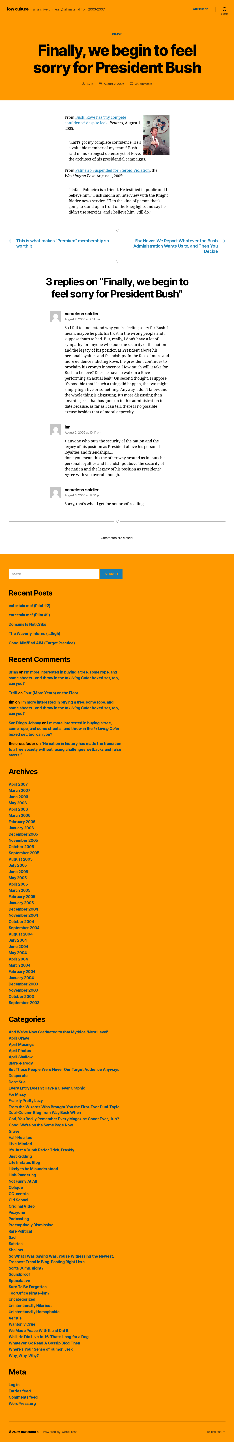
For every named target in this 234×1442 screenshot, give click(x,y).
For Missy (17, 1094)
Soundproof (19, 1274)
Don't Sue (17, 1082)
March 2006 (20, 815)
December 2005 (23, 834)
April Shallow (21, 1057)
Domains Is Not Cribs (27, 624)
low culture (18, 9)
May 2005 (18, 878)
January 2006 (21, 828)
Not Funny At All (23, 1181)
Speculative (19, 1280)
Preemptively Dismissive (31, 1225)
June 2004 (18, 946)
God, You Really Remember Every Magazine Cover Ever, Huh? (64, 1119)
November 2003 (23, 990)
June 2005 (18, 871)
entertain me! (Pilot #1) (29, 615)
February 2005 (22, 896)
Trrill (13, 693)
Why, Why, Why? (24, 1355)
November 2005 (23, 840)
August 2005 (21, 859)
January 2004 (21, 978)
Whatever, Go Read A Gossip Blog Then (44, 1343)
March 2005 (19, 890)
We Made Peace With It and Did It (38, 1330)
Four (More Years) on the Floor (50, 693)
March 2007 (19, 790)
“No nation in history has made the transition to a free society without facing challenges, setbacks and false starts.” (65, 749)
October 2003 (21, 996)
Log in (14, 1384)
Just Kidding (20, 1156)
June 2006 (18, 797)
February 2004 (22, 971)
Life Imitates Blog (24, 1162)
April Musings (21, 1044)
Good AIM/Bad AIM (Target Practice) (42, 643)
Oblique (16, 1187)
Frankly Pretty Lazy (26, 1100)
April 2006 (18, 809)
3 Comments (143, 84)
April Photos (20, 1050)
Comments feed (23, 1397)
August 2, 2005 (114, 84)
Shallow (16, 1250)
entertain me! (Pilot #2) (30, 605)
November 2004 (23, 915)
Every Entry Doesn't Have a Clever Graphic (47, 1088)
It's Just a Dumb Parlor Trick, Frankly (41, 1150)
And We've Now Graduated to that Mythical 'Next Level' (58, 1032)
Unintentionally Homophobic (34, 1312)
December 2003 (23, 984)
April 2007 (18, 784)
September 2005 (24, 853)
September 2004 (24, 928)
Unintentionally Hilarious (31, 1305)
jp (92, 84)
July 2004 (18, 940)
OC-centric (19, 1194)
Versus (15, 1318)
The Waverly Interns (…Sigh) (35, 633)
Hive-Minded (20, 1144)
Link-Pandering (22, 1175)
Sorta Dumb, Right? (26, 1268)
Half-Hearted (21, 1137)
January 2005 (21, 903)
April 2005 (18, 884)
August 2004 (21, 934)
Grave (117, 34)
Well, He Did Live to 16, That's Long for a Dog (49, 1337)
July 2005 (18, 865)
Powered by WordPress (60, 1432)
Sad (12, 1237)
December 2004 (23, 909)
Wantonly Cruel (23, 1324)
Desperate (18, 1075)
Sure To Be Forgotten (28, 1287)
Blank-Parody (21, 1063)
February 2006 (22, 822)
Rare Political (20, 1231)
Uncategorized (22, 1299)
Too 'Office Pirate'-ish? (29, 1293)
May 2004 (18, 953)
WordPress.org (22, 1403)
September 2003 (24, 1002)
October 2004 (21, 921)
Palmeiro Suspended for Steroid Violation (112, 170)
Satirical (16, 1244)
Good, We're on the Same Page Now (41, 1125)
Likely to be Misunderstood (33, 1169)
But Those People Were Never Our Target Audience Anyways (64, 1069)
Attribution (200, 9)
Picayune (17, 1212)
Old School (18, 1200)
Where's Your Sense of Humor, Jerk (41, 1349)
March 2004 (20, 965)
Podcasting (19, 1219)
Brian (13, 672)
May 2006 (18, 803)
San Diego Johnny (25, 723)
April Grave (19, 1038)
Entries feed (20, 1391)
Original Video (22, 1206)
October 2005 (21, 846)
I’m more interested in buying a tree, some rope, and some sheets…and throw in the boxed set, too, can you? (64, 678)
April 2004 (18, 959)
